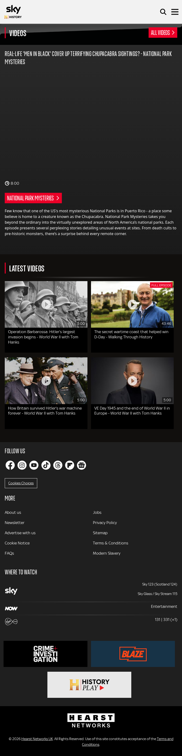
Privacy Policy (105, 522)
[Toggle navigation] (174, 11)
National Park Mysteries (31, 198)
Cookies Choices (21, 483)
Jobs (97, 512)
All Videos (160, 32)
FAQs (9, 553)
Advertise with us (20, 532)
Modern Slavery (106, 553)
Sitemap (100, 532)
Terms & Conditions (110, 543)
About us (13, 512)
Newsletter (14, 522)
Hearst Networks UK (37, 739)
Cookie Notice (17, 543)
